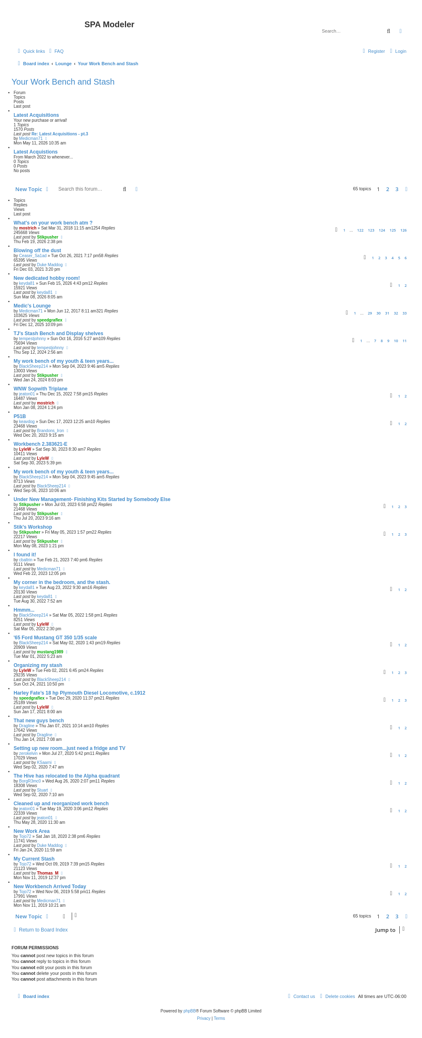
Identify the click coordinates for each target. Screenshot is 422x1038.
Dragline (26, 726)
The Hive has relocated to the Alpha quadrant (67, 776)
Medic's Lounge (32, 306)
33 (405, 313)
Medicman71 (30, 138)
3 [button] (397, 189)
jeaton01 (27, 394)
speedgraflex (50, 320)
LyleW (25, 449)
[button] (406, 189)
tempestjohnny (32, 338)
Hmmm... (24, 610)
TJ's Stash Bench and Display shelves (58, 333)
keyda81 (27, 283)
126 (404, 230)
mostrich (27, 228)
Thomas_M (48, 873)
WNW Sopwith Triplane (41, 389)
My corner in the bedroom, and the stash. (62, 582)
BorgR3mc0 (30, 781)
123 (371, 230)
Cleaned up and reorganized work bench (61, 803)
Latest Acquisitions (36, 115)
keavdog (27, 421)
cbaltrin (25, 560)
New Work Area (31, 831)
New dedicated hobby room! (47, 278)
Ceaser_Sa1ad (33, 255)
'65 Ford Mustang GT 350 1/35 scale (55, 638)
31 (387, 313)
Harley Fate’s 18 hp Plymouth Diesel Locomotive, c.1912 (79, 693)
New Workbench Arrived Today (50, 886)
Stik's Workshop (33, 527)
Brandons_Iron (50, 430)
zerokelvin (28, 753)
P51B (20, 416)
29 (370, 313)
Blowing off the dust (37, 250)
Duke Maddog (50, 264)
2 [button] (387, 189)
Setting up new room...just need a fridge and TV (69, 748)
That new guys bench (39, 721)
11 (405, 340)
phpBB (189, 1011)
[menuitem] (55, 51)
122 (360, 230)
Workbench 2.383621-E (41, 444)
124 (382, 230)
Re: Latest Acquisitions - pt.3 (59, 134)
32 (396, 313)
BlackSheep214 (33, 366)
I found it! (25, 555)
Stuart (42, 790)
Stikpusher (48, 237)
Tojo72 (25, 836)
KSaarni (44, 762)
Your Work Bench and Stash (63, 81)
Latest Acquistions (36, 152)
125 (392, 230)
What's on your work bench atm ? (53, 223)
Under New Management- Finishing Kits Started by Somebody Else (92, 499)
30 (378, 313)
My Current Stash (34, 859)
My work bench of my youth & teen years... (64, 361)
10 (396, 340)
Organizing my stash (38, 665)
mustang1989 (50, 652)
